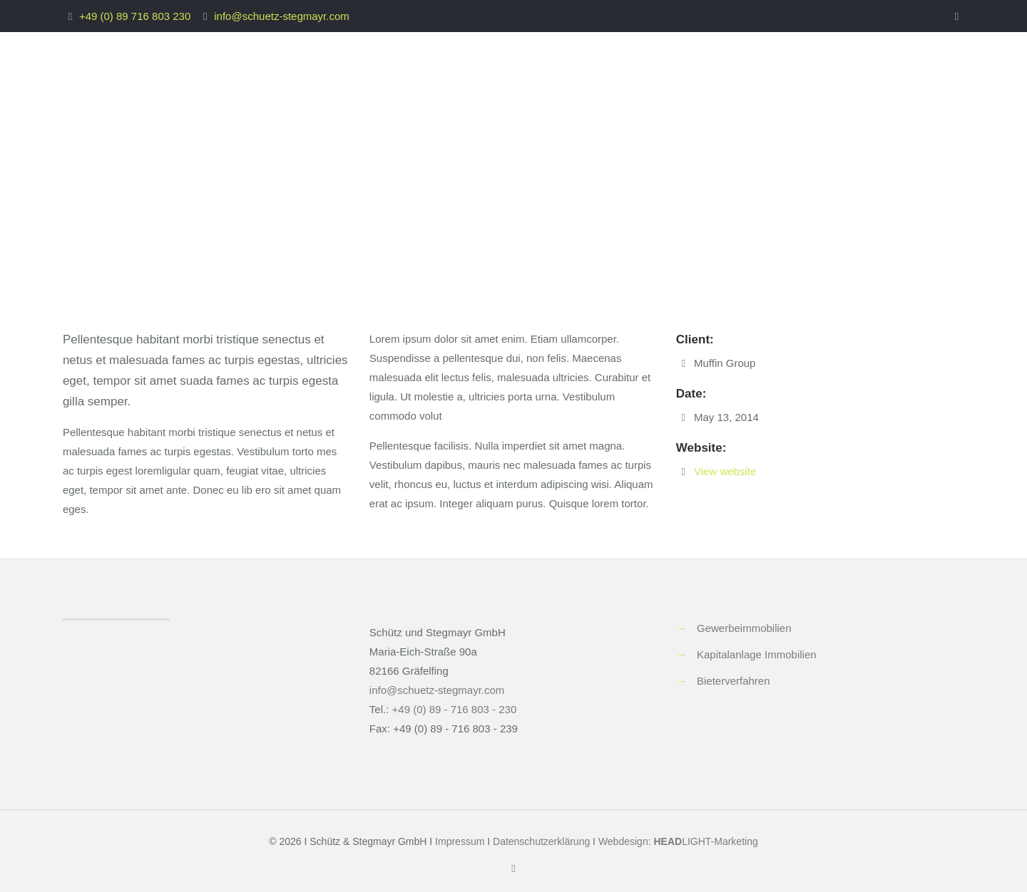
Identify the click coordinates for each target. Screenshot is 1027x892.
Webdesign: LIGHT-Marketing (678, 841)
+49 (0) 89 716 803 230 (134, 16)
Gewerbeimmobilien (744, 628)
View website (725, 471)
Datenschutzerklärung (541, 841)
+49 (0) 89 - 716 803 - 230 (454, 709)
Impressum (459, 841)
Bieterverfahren (733, 681)
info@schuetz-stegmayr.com (281, 16)
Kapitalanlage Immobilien (757, 654)
